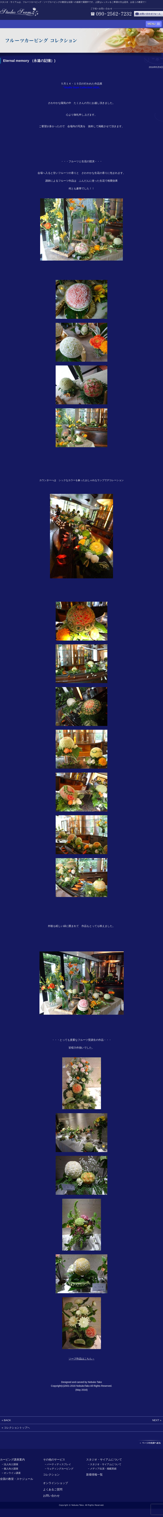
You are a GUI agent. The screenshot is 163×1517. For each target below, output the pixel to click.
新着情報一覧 (94, 1474)
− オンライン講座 (11, 1473)
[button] (154, 24)
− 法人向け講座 (10, 1464)
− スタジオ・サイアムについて (104, 1464)
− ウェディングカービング (59, 1468)
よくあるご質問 (52, 1489)
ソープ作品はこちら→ (81, 1358)
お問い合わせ (51, 1495)
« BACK (6, 1420)
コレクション (51, 1474)
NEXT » (156, 1420)
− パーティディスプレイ (58, 1464)
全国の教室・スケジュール (16, 1478)
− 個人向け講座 (10, 1468)
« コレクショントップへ (16, 1427)
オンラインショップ (55, 1483)
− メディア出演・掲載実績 (102, 1468)
